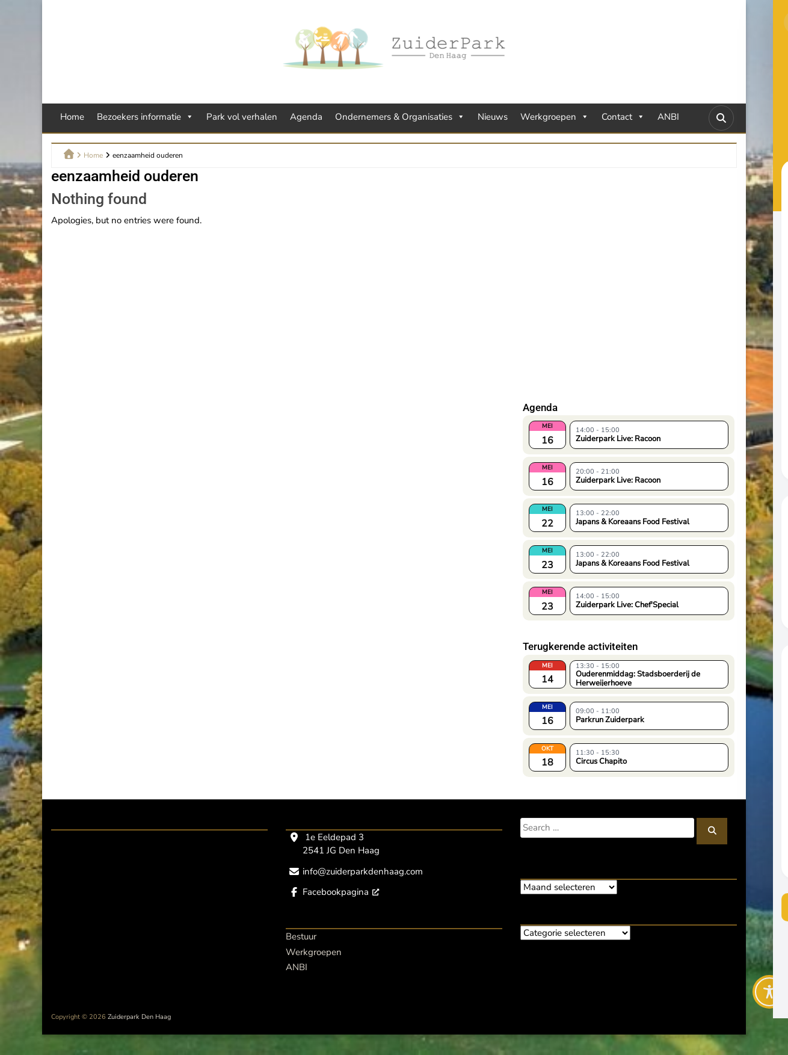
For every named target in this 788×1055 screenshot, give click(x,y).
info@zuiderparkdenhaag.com (363, 871)
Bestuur (301, 936)
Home (72, 117)
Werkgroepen (554, 117)
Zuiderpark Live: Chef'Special (627, 605)
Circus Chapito (601, 761)
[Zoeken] (712, 831)
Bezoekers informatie (145, 117)
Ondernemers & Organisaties (400, 117)
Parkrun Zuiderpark (610, 720)
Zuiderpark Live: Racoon (618, 439)
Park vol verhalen (241, 117)
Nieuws (493, 117)
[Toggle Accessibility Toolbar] (769, 991)
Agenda (306, 117)
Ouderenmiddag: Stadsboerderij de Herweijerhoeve (638, 677)
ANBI (668, 117)
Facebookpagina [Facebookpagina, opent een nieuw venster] (341, 892)
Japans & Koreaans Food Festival (632, 522)
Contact (623, 117)
